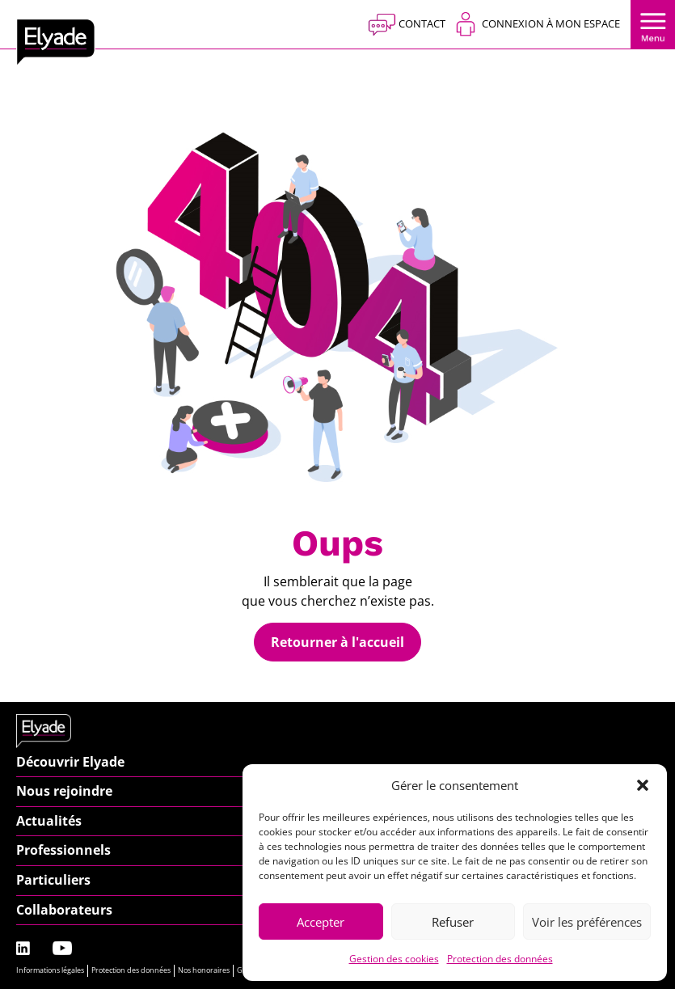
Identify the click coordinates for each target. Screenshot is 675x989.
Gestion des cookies (394, 959)
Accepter (320, 922)
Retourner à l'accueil (337, 642)
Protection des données (500, 959)
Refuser (453, 922)
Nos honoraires (204, 970)
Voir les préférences (587, 922)
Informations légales (50, 970)
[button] (643, 785)
